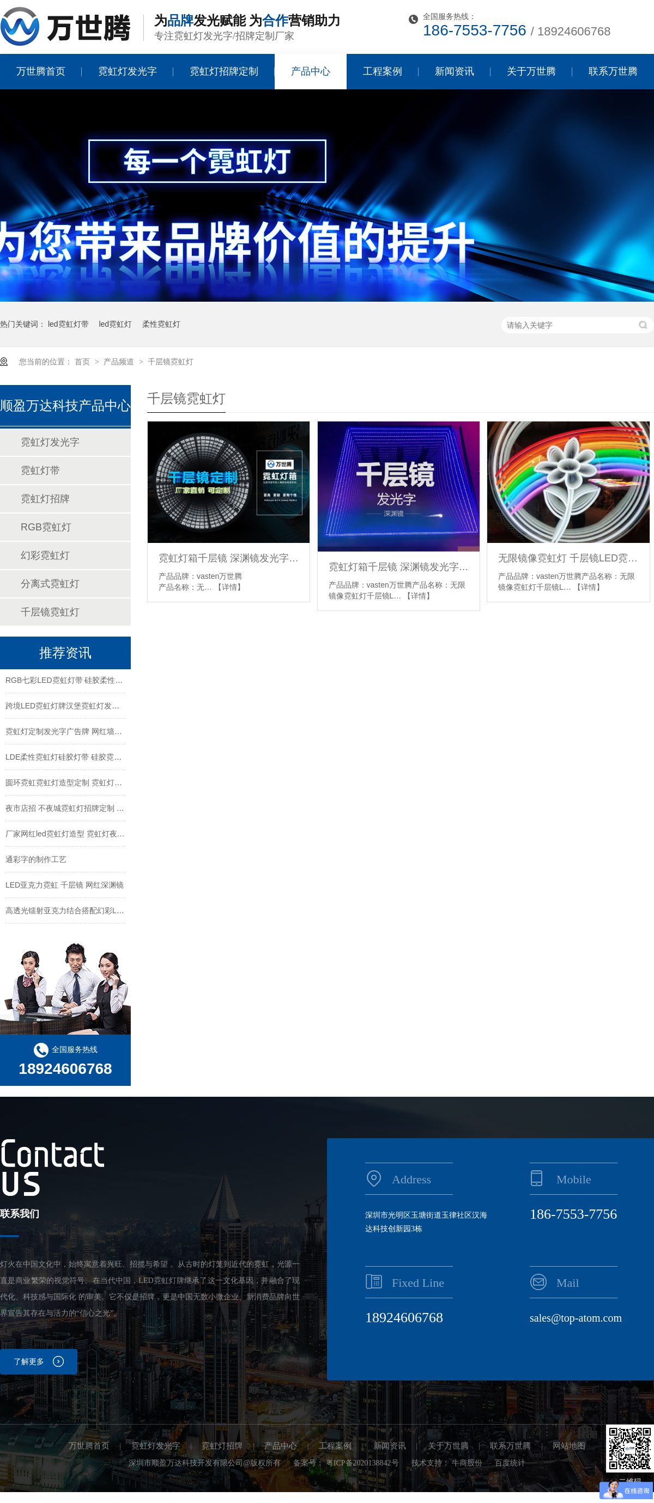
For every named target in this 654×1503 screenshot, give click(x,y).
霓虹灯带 (40, 470)
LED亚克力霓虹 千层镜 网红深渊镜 (64, 886)
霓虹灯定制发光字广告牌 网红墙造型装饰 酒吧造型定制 (99, 732)
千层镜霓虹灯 (170, 361)
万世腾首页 (40, 71)
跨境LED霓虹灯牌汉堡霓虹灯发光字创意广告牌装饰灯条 (100, 706)
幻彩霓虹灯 (45, 555)
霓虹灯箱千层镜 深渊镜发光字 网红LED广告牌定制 (229, 558)
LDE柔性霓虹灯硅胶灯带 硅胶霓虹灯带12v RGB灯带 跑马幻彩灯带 (118, 758)
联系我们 (19, 1213)
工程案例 (382, 71)
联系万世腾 (613, 71)
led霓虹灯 (115, 324)
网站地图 (569, 1445)
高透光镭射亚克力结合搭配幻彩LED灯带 (73, 911)
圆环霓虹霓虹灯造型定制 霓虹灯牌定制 (71, 783)
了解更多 (29, 1362)
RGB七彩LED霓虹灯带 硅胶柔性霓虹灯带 (75, 681)
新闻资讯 (454, 71)
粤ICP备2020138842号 (362, 1463)
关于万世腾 (531, 71)
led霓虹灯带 (68, 324)
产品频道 (120, 361)
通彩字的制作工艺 (35, 860)
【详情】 (229, 587)
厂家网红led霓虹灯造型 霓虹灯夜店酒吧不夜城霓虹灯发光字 (107, 834)
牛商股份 (467, 1463)
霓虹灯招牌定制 (224, 71)
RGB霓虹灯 (46, 527)
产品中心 (310, 71)
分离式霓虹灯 (50, 583)
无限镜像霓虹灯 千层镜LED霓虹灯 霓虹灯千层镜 (568, 558)
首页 (83, 361)
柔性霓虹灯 (161, 324)
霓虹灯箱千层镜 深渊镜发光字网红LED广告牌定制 (399, 566)
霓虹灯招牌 (45, 498)
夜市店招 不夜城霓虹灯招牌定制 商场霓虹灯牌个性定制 (99, 809)
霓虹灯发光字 (127, 71)
